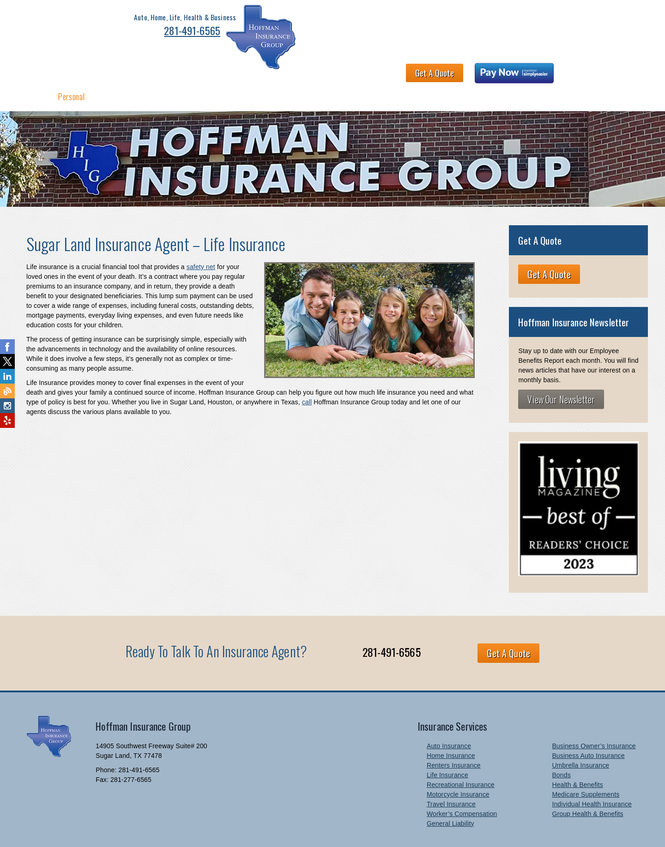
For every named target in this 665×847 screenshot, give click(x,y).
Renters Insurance (454, 738)
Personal (71, 68)
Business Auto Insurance (588, 728)
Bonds (561, 747)
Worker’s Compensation (462, 786)
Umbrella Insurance (580, 738)
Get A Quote (476, 26)
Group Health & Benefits (587, 786)
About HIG (232, 68)
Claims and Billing (431, 68)
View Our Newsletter (561, 372)
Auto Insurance (449, 718)
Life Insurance (447, 747)
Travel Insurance (451, 777)
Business (115, 68)
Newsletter (542, 68)
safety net (201, 240)
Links (583, 68)
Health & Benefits (172, 68)
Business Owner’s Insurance (593, 718)
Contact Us (493, 68)
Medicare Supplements (585, 767)
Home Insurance (451, 728)
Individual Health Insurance (592, 777)
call (307, 375)
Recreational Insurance (461, 757)
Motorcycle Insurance (458, 767)
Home (33, 68)
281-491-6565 (152, 33)
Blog (614, 68)
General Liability (450, 796)
